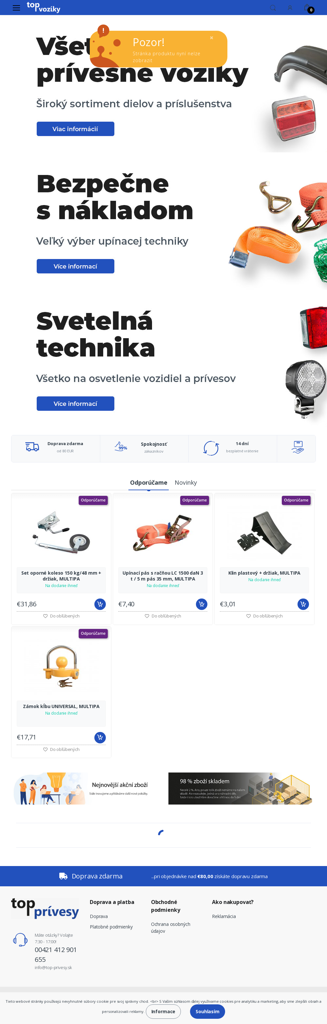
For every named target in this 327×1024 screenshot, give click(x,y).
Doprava (99, 916)
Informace (163, 1011)
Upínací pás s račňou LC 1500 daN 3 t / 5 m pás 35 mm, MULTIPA (163, 576)
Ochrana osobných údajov (170, 927)
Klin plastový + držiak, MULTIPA (264, 573)
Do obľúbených (162, 616)
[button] (273, 7)
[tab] (148, 483)
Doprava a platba (112, 902)
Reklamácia (224, 916)
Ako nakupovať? (233, 902)
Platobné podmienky (111, 927)
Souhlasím (208, 1011)
